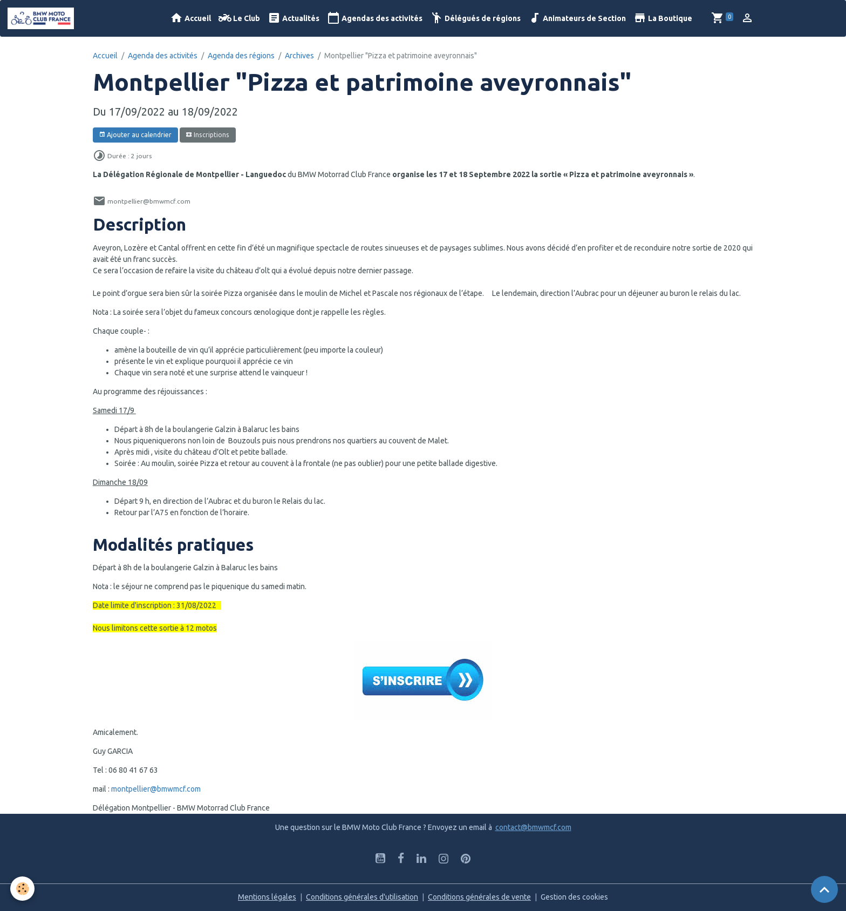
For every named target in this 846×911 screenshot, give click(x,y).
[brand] (43, 18)
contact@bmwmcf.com (533, 827)
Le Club (239, 18)
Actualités (293, 18)
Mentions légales (267, 897)
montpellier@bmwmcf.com (156, 789)
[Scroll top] (824, 889)
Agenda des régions (241, 55)
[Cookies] (23, 888)
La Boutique (662, 18)
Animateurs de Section (577, 18)
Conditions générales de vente (479, 897)
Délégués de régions (475, 18)
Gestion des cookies (574, 897)
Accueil (190, 18)
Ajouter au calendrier (135, 135)
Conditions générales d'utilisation (362, 897)
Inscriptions (207, 135)
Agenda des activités (162, 55)
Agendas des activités (374, 18)
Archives (299, 55)
